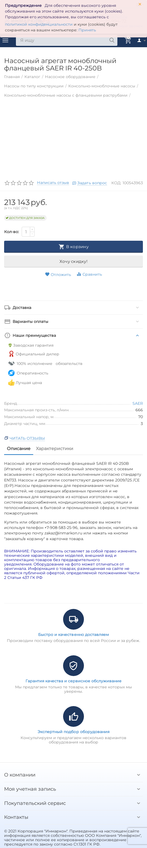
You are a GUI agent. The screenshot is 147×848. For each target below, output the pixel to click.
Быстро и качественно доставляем (73, 634)
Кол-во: (11, 231)
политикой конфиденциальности (39, 24)
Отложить (58, 274)
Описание (18, 448)
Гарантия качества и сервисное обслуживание (73, 681)
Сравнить (89, 274)
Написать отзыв (53, 183)
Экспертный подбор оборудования (73, 731)
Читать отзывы (27, 438)
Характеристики (54, 448)
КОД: (116, 182)
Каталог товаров (5, 40)
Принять (87, 30)
